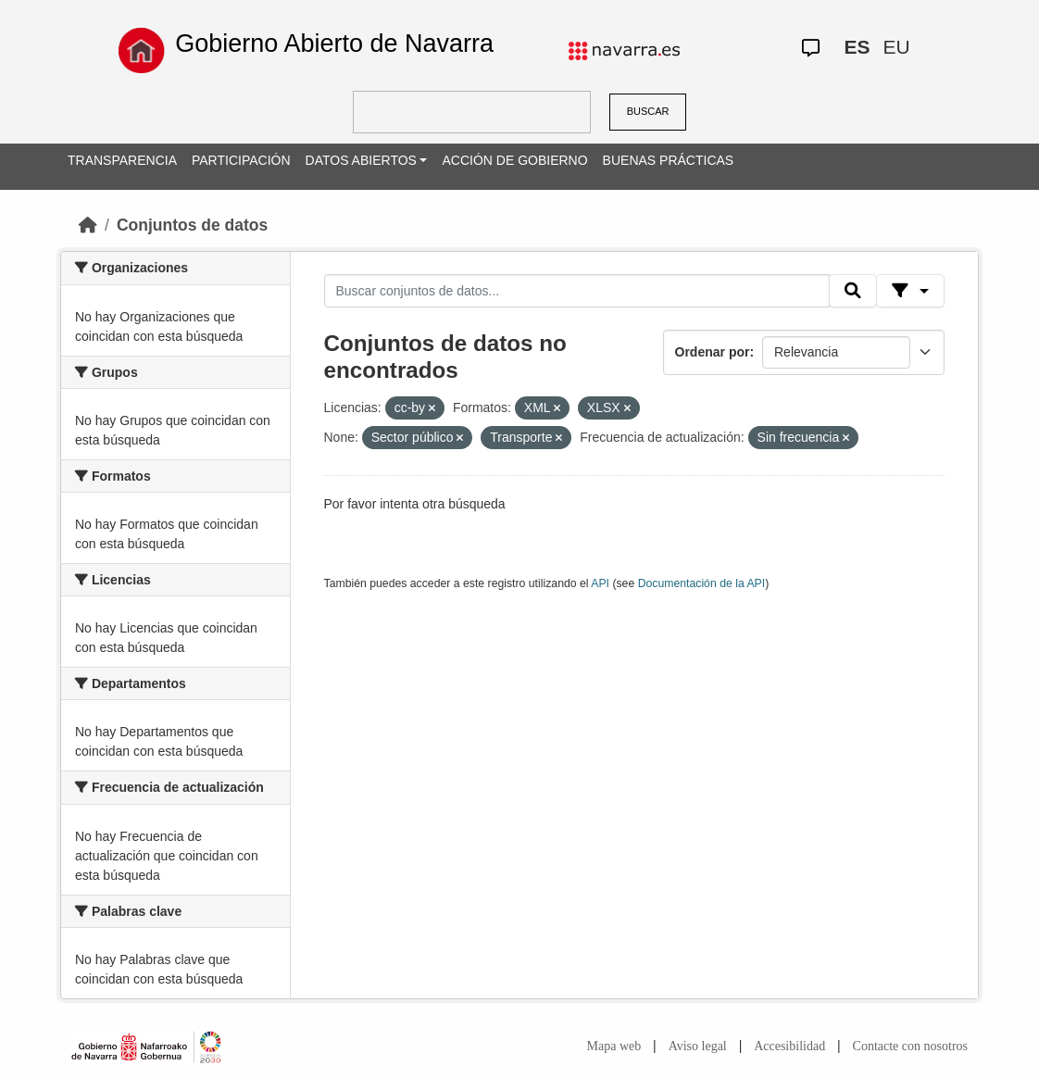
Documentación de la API (702, 583)
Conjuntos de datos (192, 225)
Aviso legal (698, 1046)
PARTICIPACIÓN (241, 160)
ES (857, 46)
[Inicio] (88, 225)
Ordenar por (712, 352)
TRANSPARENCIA (122, 160)
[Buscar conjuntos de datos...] (577, 290)
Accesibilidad (789, 1046)
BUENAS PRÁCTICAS (668, 160)
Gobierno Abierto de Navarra (334, 43)
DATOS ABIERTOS (361, 160)
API (600, 583)
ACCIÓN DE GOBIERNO (514, 160)
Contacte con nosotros (910, 1046)
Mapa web (614, 1046)
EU (896, 46)
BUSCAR (648, 111)
